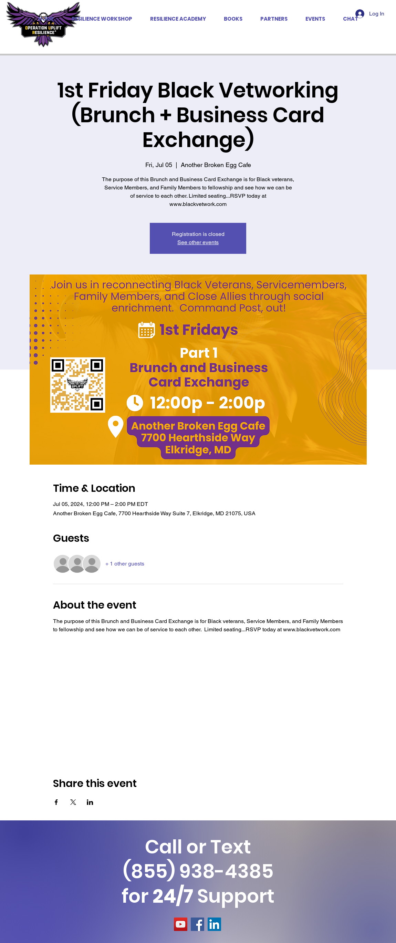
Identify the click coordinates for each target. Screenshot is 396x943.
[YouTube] (180, 924)
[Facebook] (197, 924)
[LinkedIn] (214, 924)
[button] (273, 19)
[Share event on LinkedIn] (90, 802)
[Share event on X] (73, 802)
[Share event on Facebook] (56, 802)
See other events (198, 242)
